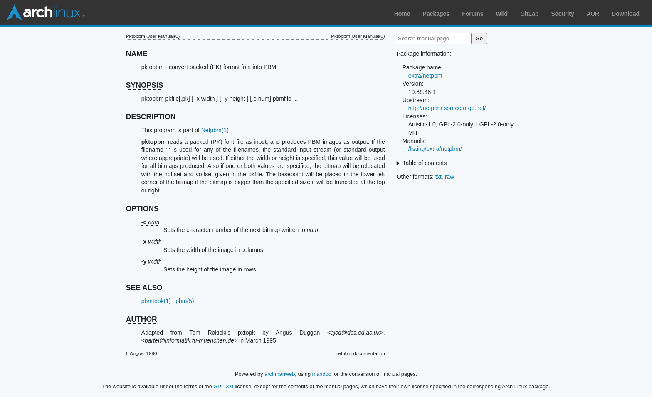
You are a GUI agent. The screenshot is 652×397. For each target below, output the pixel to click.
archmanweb (279, 374)
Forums (472, 13)
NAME (137, 53)
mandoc (321, 374)
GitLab (529, 13)
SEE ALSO (144, 288)
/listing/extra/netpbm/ (435, 148)
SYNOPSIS (144, 85)
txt (438, 176)
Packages (436, 13)
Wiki (502, 13)
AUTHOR (141, 319)
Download (626, 13)
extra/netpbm (425, 75)
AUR (593, 13)
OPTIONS (142, 209)
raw (449, 176)
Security (562, 13)
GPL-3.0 (223, 386)
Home (402, 13)
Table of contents (425, 163)
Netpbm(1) (215, 130)
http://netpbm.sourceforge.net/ (447, 108)
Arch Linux (45, 12)
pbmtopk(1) (156, 301)
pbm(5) (184, 301)
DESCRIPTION (151, 117)
